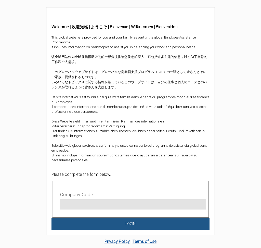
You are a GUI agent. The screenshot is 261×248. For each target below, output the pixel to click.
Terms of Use (144, 241)
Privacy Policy (117, 241)
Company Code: (77, 194)
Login (130, 224)
